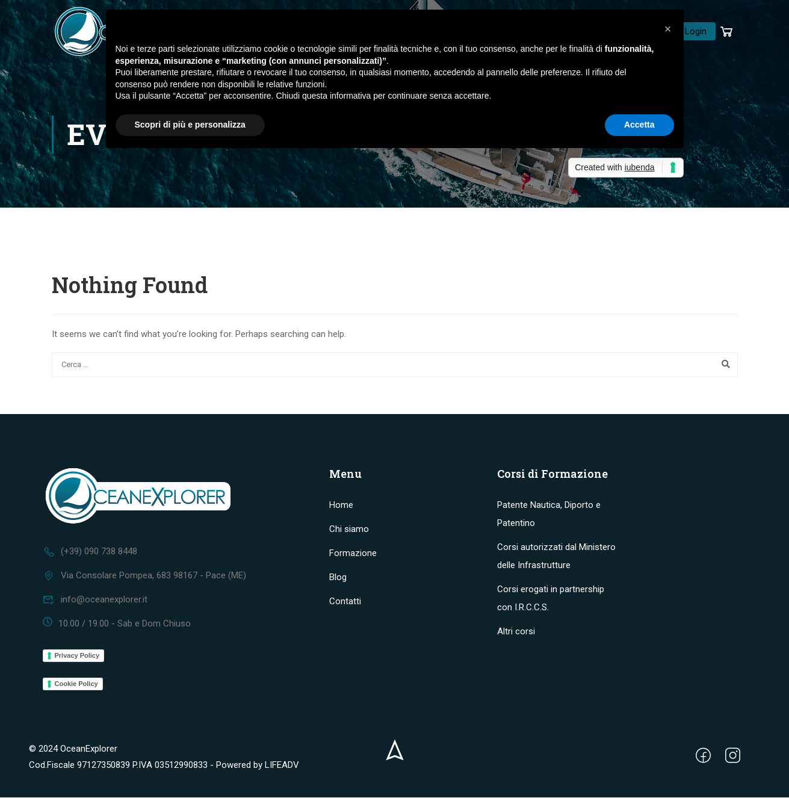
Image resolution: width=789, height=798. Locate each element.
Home (341, 505)
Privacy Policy (77, 656)
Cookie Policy (76, 684)
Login (696, 31)
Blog (338, 577)
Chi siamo (349, 529)
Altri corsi (516, 631)
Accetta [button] (639, 124)
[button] (668, 29)
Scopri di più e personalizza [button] (190, 124)
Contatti (345, 601)
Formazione (353, 553)
